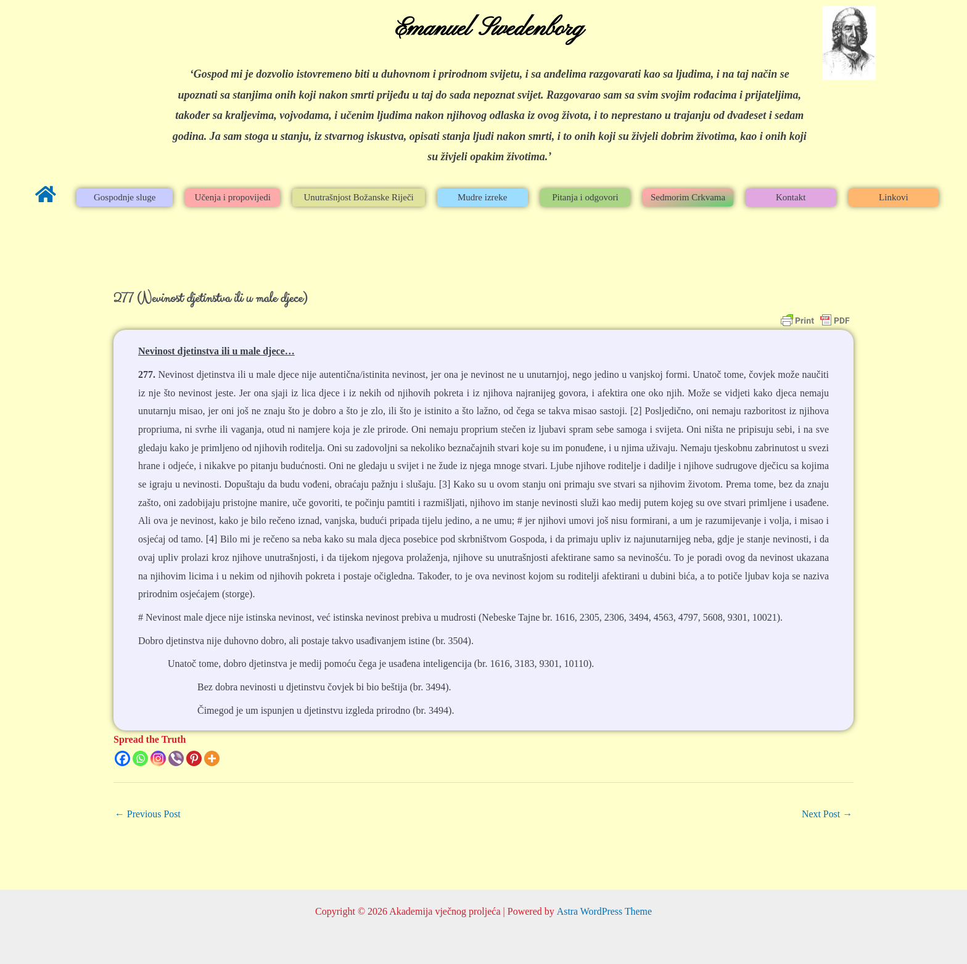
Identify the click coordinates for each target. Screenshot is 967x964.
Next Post (826, 814)
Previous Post (148, 814)
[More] (212, 758)
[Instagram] (158, 758)
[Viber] (176, 758)
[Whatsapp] (140, 758)
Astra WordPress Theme (604, 911)
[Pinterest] (194, 758)
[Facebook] (122, 758)
